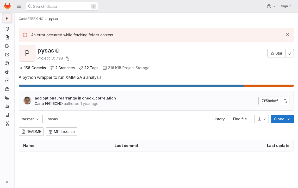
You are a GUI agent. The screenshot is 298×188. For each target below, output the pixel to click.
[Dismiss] (287, 34)
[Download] (261, 119)
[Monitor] (7, 97)
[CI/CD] (7, 72)
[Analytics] (7, 106)
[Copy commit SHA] (285, 101)
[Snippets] (7, 123)
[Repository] (7, 37)
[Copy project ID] (67, 58)
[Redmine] (7, 54)
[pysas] (7, 18)
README (31, 131)
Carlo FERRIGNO (31, 19)
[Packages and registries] (7, 89)
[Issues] (7, 46)
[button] (19, 6)
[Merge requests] (7, 63)
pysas (53, 119)
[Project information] (7, 29)
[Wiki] (7, 115)
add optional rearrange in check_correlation (75, 98)
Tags (88, 68)
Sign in (286, 6)
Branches (62, 68)
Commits (32, 68)
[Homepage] (7, 6)
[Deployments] (7, 80)
